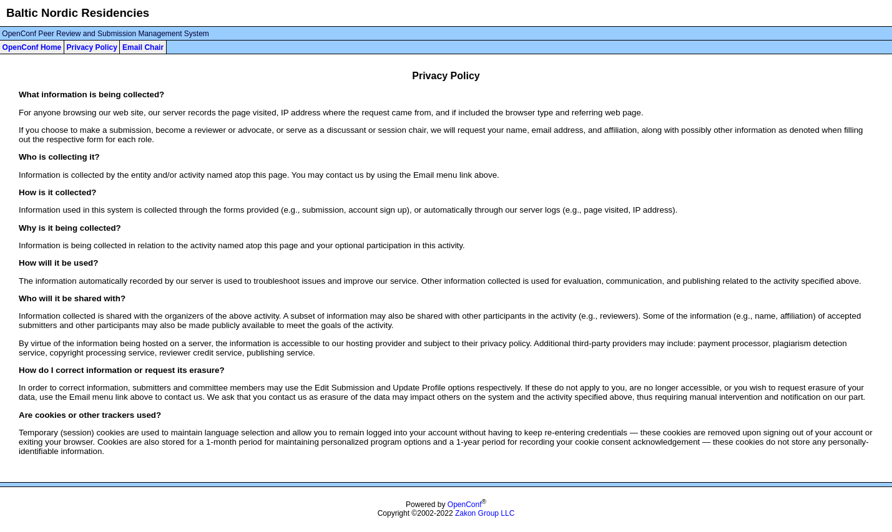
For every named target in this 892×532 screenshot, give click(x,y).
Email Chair (143, 47)
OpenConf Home (32, 47)
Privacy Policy (91, 47)
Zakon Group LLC (484, 513)
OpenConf (465, 504)
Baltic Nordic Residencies (77, 12)
